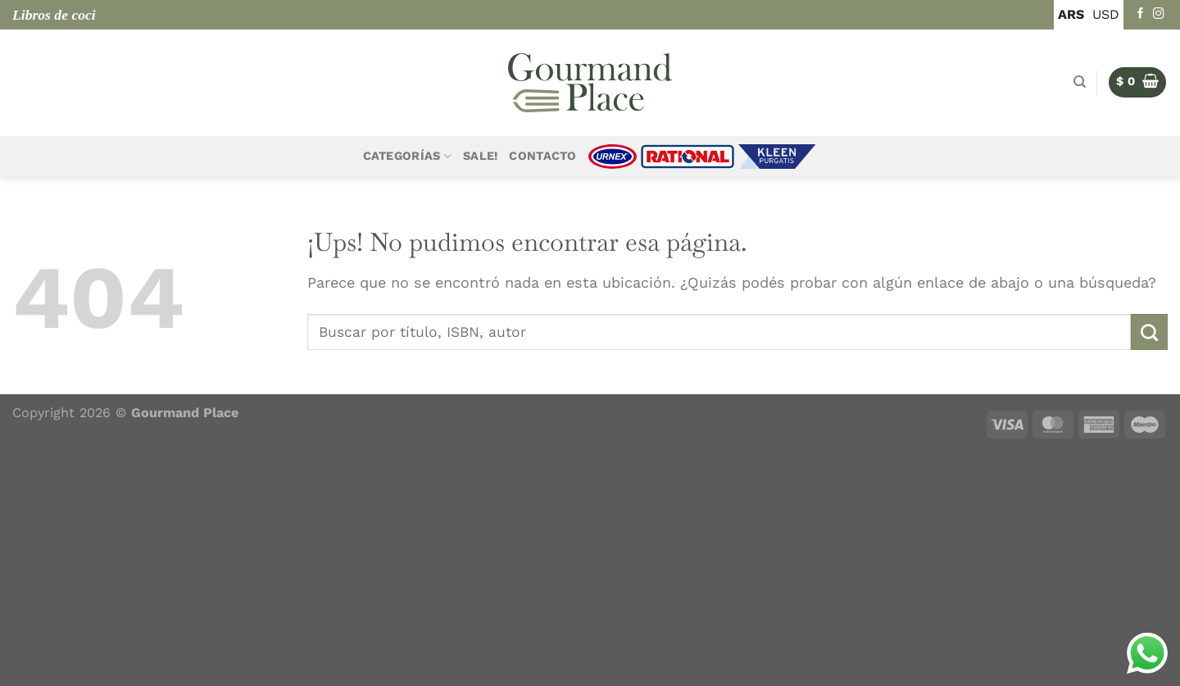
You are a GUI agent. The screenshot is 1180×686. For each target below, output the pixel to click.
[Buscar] (1079, 82)
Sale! (480, 156)
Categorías (407, 156)
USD (1105, 14)
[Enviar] (1149, 332)
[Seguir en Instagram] (1158, 14)
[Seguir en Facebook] (1140, 14)
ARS (1071, 14)
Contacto (542, 156)
